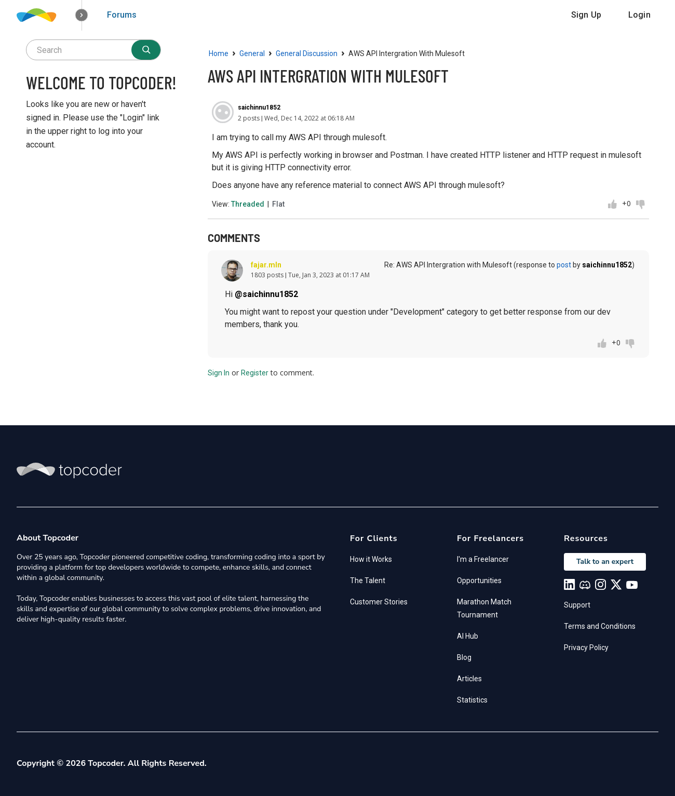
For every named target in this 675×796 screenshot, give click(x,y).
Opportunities (479, 580)
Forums (122, 15)
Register (254, 373)
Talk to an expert (604, 561)
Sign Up (586, 15)
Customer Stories (379, 602)
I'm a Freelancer (483, 559)
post (564, 265)
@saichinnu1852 (266, 294)
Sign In (219, 373)
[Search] (145, 50)
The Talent (367, 580)
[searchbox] (93, 49)
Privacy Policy (586, 647)
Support (577, 605)
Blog (464, 657)
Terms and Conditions (600, 626)
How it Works (371, 559)
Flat (278, 204)
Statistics (472, 700)
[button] (81, 15)
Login (639, 15)
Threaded (247, 204)
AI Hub (467, 636)
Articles (469, 678)
